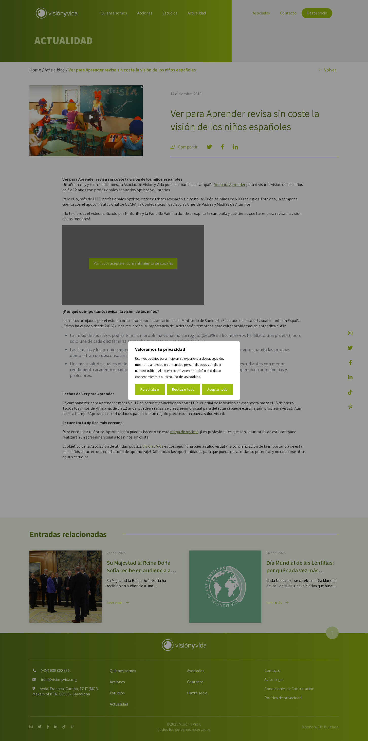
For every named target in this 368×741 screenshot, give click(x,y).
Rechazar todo (183, 389)
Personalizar (149, 389)
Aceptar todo (217, 389)
